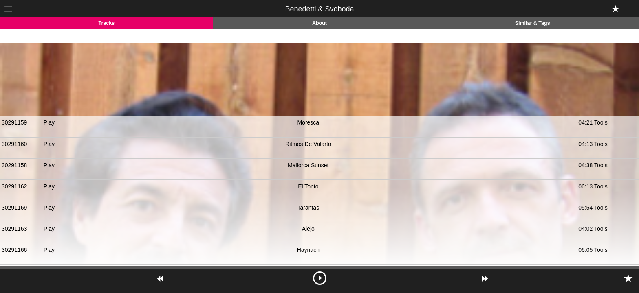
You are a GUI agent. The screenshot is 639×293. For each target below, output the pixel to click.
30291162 (14, 186)
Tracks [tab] (107, 23)
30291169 (14, 207)
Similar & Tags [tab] (532, 23)
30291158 (14, 165)
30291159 (14, 122)
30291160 (14, 144)
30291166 (14, 250)
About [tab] (319, 23)
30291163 (14, 228)
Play (49, 122)
